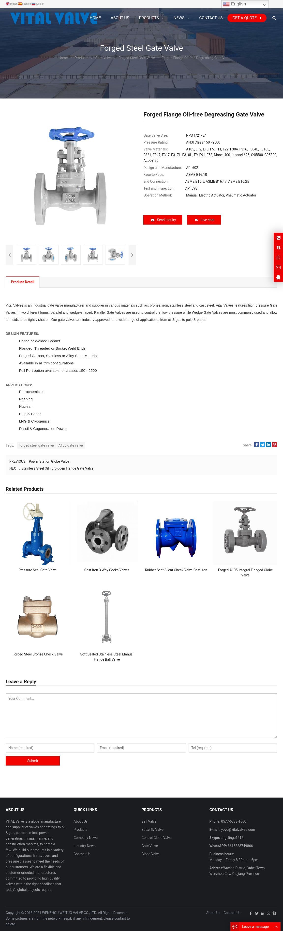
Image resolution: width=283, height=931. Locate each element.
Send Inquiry (163, 220)
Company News (86, 838)
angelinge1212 (231, 838)
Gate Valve (149, 846)
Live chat (204, 220)
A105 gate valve (71, 445)
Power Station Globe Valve (49, 461)
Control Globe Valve (156, 838)
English (234, 4)
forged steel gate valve (36, 445)
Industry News (84, 846)
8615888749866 (240, 846)
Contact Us (82, 854)
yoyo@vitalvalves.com (237, 830)
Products (80, 830)
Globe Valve (150, 854)
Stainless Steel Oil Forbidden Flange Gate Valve (57, 468)
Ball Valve (148, 821)
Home (95, 18)
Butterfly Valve (152, 830)
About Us (81, 821)
